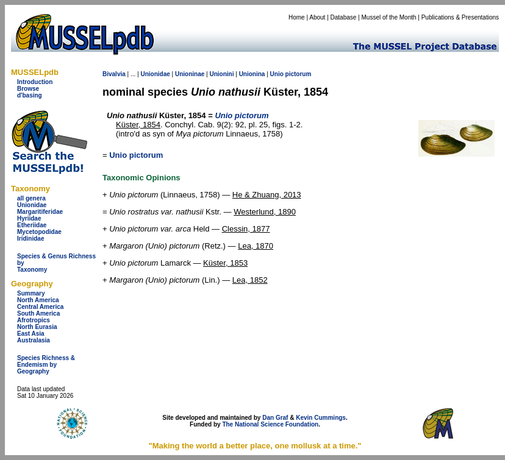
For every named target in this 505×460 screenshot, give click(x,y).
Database (344, 17)
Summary (31, 293)
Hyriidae (29, 218)
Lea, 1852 (250, 280)
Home (296, 17)
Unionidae (31, 205)
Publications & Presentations (460, 17)
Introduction (34, 82)
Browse (28, 88)
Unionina (252, 74)
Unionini (221, 74)
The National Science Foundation (270, 424)
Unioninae (189, 74)
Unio (277, 74)
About (317, 17)
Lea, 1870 (255, 245)
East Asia (31, 333)
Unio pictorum (136, 155)
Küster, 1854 (138, 124)
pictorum (298, 74)
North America (38, 300)
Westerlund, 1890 (265, 211)
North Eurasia (37, 327)
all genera (31, 198)
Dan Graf (275, 417)
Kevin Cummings (321, 417)
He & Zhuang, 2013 (266, 194)
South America (38, 313)
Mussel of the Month (389, 17)
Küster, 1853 (225, 262)
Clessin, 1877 (246, 228)
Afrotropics (33, 320)
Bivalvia (114, 74)
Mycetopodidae (39, 231)
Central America (40, 306)
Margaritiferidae (40, 211)
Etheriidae (31, 225)
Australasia (33, 340)
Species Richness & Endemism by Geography (46, 365)
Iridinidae (30, 238)
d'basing (29, 95)
